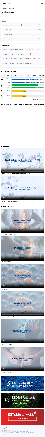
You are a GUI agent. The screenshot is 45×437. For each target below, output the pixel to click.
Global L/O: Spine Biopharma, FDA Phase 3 (31, 79)
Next (43, 18)
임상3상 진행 (35, 85)
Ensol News (5, 45)
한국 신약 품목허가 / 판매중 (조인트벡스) (38, 87)
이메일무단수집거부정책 (12, 430)
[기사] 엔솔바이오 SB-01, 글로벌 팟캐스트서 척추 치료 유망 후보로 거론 (16, 63)
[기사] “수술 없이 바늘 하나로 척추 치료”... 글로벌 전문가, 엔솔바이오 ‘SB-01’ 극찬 (17, 58)
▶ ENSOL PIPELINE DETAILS (38, 99)
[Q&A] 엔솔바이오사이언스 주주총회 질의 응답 (11, 25)
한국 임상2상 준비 (23, 91)
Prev (2, 18)
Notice (4, 21)
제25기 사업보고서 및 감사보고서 (9, 34)
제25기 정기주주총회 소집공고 (8, 39)
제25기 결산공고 (6, 29)
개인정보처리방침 (5, 430)
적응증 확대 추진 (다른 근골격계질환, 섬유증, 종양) (30, 82)
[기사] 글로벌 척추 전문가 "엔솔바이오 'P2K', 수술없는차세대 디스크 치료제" (17, 49)
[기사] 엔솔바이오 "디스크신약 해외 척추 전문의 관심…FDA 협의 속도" (15, 54)
